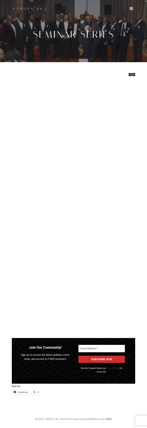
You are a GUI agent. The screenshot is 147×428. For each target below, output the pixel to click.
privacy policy (112, 368)
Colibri (108, 419)
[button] (133, 74)
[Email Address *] (101, 348)
